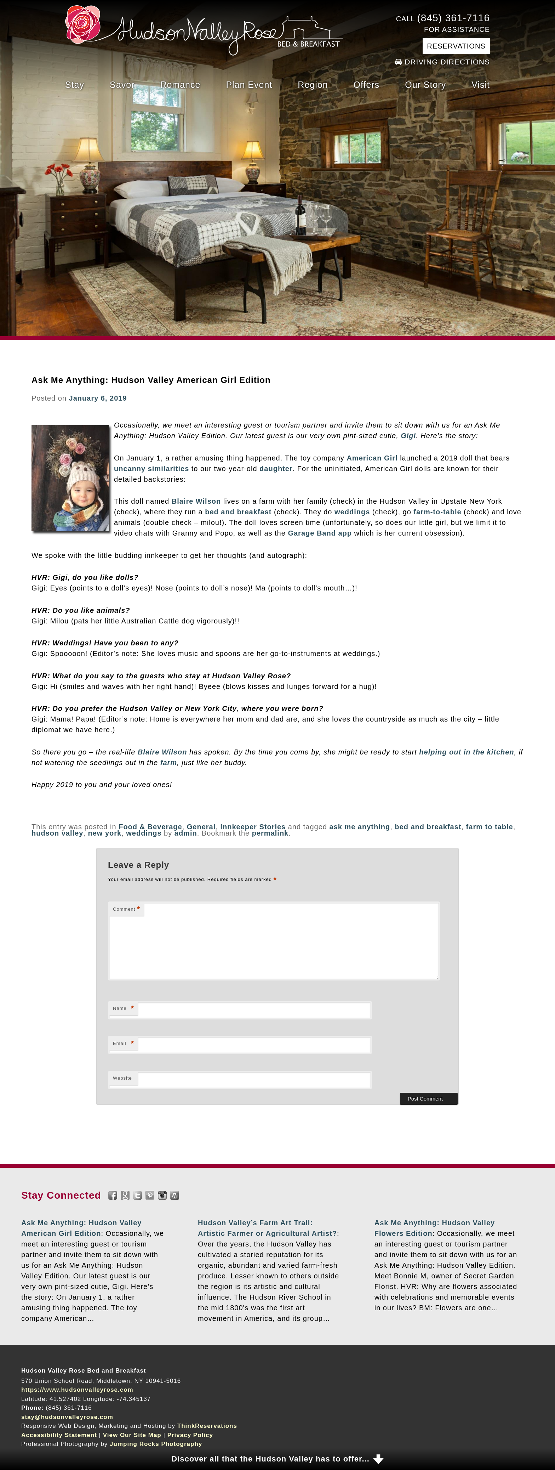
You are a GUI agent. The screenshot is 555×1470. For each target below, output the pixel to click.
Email (123, 1044)
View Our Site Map (132, 1435)
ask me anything (359, 827)
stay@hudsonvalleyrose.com (67, 1417)
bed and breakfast (238, 512)
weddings (352, 512)
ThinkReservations (207, 1426)
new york (104, 833)
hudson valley (57, 833)
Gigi (408, 436)
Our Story (425, 85)
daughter (276, 469)
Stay (74, 85)
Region (313, 85)
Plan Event (249, 85)
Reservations (456, 46)
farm (168, 763)
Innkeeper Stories (253, 827)
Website (122, 1078)
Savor (122, 85)
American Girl (372, 458)
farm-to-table (437, 512)
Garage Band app (320, 533)
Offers (367, 85)
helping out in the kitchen (466, 752)
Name (123, 1008)
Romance (180, 85)
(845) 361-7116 (453, 17)
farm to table (489, 827)
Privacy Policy (190, 1435)
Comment (126, 909)
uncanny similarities (151, 469)
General (201, 827)
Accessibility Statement (59, 1435)
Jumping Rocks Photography (156, 1444)
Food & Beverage (150, 827)
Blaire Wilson (196, 501)
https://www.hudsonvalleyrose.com (77, 1389)
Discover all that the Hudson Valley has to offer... (270, 1458)
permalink (270, 833)
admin (185, 833)
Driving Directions (447, 62)
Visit (480, 85)
